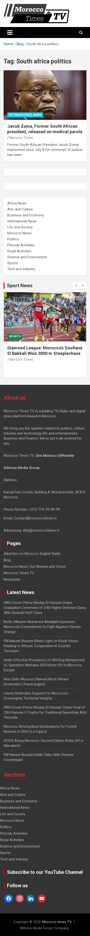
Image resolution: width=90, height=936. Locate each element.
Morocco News (19, 233)
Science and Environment (27, 257)
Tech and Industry (21, 269)
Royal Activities (19, 251)
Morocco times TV (57, 922)
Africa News (17, 203)
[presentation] (76, 285)
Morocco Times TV (19, 573)
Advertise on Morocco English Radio (32, 553)
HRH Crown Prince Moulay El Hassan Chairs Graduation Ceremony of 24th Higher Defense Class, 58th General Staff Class (45, 607)
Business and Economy (25, 215)
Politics (13, 239)
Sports (12, 263)
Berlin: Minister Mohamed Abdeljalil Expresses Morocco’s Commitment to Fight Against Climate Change (42, 627)
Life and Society (20, 227)
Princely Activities (21, 245)
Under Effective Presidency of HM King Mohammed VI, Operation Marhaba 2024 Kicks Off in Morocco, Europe (44, 665)
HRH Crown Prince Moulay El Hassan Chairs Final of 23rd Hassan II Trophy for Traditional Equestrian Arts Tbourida (45, 712)
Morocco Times (21, 138)
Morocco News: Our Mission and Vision (35, 566)
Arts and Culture (20, 209)
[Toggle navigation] (10, 32)
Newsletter (12, 579)
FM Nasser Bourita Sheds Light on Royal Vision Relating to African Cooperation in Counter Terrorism (41, 646)
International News (25, 114)
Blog (7, 560)
